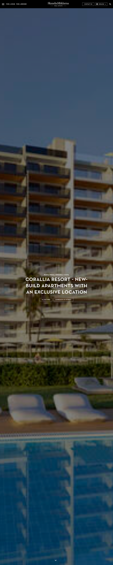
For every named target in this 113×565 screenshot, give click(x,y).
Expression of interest (63, 299)
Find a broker (21, 4)
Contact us (88, 4)
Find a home (10, 4)
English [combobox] (101, 4)
